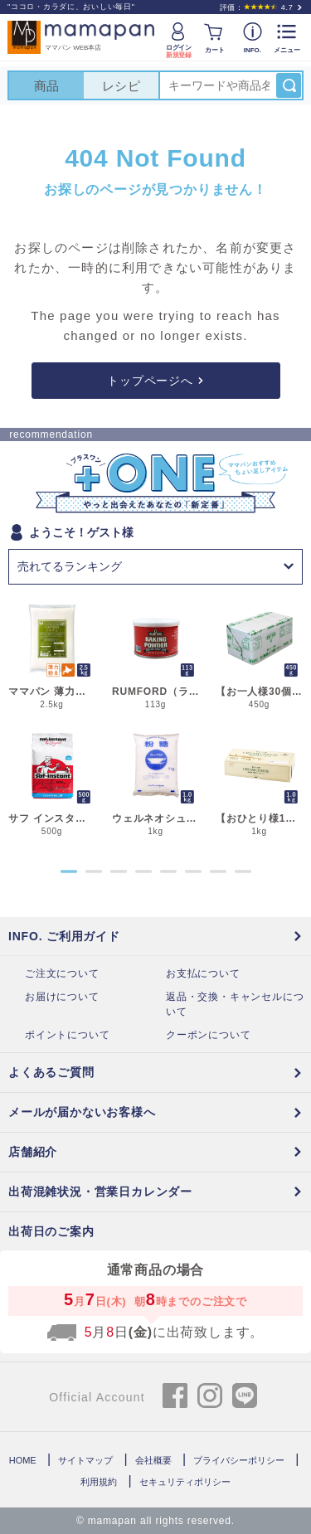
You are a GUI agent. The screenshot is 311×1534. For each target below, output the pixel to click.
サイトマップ (85, 1460)
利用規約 (98, 1482)
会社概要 (153, 1460)
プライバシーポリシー (238, 1460)
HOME (22, 1460)
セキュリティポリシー (185, 1482)
